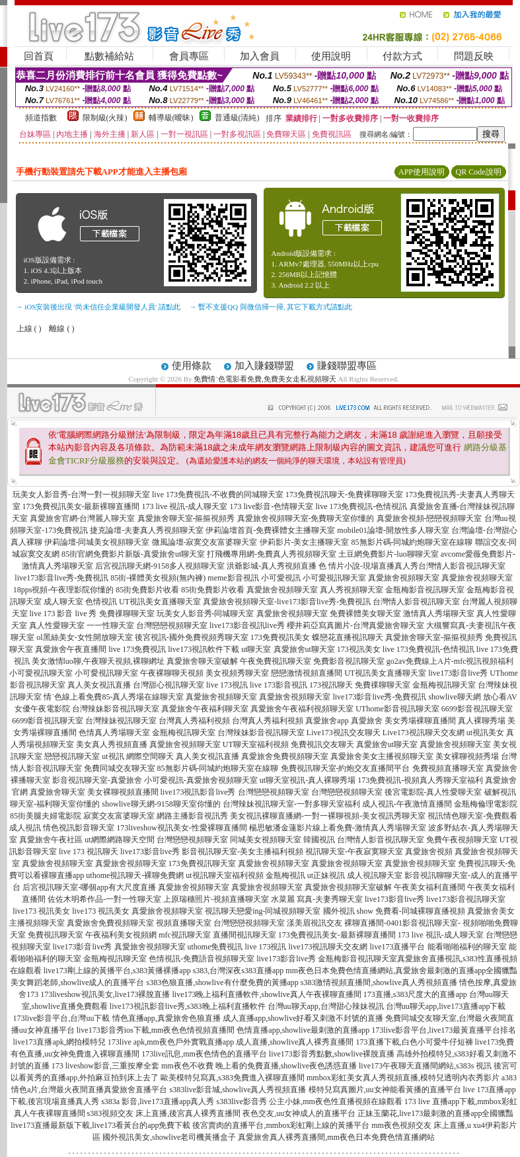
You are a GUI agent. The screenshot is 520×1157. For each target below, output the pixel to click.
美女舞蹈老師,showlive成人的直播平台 (77, 982)
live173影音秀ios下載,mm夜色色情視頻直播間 (156, 1030)
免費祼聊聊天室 (127, 613)
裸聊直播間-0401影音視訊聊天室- (402, 923)
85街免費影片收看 (147, 589)
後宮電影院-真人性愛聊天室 (433, 792)
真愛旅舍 (367, 720)
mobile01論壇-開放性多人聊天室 (393, 530)
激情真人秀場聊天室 (438, 613)
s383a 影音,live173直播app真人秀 (157, 1101)
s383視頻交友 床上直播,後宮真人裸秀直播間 (164, 1113)
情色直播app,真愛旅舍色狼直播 (166, 1018)
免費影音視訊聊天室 (349, 661)
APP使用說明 (421, 172)
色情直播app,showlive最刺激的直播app (303, 1030)
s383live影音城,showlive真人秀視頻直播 (238, 1089)
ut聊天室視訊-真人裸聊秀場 (307, 780)
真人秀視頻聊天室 (351, 589)
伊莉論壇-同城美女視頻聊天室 (97, 542)
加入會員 (259, 56)
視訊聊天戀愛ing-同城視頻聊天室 (262, 911)
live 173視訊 (227, 685)
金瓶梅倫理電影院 (485, 804)
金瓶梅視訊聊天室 (444, 685)
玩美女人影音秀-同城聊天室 (205, 613)
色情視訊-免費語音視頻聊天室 (201, 958)
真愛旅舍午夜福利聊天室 (204, 708)
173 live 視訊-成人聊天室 (185, 506)
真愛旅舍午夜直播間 (70, 649)
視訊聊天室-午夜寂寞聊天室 (354, 851)
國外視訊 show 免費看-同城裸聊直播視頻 (394, 911)
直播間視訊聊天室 (244, 934)
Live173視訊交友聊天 (344, 732)
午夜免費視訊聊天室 (275, 661)
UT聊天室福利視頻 (256, 744)
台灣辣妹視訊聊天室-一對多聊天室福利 (291, 804)
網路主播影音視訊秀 (192, 815)
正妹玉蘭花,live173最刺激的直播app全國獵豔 (435, 1113)
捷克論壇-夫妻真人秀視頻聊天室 (147, 530)
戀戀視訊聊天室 (72, 756)
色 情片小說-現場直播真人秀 (368, 566)
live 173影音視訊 (278, 685)
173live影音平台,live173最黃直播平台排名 (443, 1030)
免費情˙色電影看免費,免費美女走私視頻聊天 (265, 379)
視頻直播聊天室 (183, 923)
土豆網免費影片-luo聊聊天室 (388, 554)
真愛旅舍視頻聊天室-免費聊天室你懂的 (306, 518)
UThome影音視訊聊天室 (397, 708)
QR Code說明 (478, 172)
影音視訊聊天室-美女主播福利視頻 (242, 851)
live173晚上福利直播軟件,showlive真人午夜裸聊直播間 (266, 994)
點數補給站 (109, 56)
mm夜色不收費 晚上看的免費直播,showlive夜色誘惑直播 (259, 1065)
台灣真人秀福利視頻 (194, 720)
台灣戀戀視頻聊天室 (171, 625)
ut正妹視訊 (326, 875)
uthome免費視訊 (215, 946)
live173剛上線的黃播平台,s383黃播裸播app (117, 970)
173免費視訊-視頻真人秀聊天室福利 (420, 780)
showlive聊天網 (454, 696)
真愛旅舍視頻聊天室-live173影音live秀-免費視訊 (287, 601)
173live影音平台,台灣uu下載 (61, 1018)
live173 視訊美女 (41, 911)
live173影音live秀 (458, 673)
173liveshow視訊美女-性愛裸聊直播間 (181, 827)
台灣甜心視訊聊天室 (168, 685)
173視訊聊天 (331, 685)
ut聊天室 (256, 649)
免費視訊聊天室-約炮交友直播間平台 (345, 768)
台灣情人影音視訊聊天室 (461, 566)
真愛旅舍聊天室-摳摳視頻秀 (186, 518)
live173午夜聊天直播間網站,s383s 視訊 (425, 1065)
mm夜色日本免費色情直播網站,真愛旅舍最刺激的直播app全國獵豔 (401, 970)
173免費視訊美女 (280, 637)
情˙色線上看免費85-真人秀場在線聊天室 (114, 696)
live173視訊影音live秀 (198, 792)
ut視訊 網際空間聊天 (137, 756)
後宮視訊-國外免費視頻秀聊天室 (191, 637)
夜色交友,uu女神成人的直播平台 (298, 1113)
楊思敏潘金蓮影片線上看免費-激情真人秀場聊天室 (337, 827)
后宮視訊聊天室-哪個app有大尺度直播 (88, 887)
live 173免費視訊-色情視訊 (362, 506)
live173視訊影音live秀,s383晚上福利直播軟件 (188, 1006)
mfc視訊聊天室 (185, 934)
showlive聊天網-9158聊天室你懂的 (161, 804)
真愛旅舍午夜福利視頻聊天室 (301, 708)
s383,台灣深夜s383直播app (238, 970)
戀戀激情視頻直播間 (306, 673)
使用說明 (331, 56)
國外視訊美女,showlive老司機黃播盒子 (169, 1137)
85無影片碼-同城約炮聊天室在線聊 (412, 542)
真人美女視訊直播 (99, 685)
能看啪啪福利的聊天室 (467, 946)
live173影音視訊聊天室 (465, 899)
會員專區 (189, 56)
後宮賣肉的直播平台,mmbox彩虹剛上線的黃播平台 (280, 1125)
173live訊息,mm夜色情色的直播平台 (204, 1053)
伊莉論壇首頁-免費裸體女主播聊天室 (270, 530)
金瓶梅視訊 (285, 875)
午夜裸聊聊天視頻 (172, 673)
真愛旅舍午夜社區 (51, 839)
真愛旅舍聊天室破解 (202, 661)
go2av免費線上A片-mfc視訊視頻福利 (450, 661)
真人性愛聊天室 (57, 625)
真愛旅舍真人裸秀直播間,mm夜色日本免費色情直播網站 (336, 1137)
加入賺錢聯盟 (264, 365)
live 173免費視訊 (137, 649)
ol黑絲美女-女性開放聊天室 (84, 637)
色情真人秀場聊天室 (114, 732)
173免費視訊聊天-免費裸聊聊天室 (344, 494)
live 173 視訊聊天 (88, 851)
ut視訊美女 (485, 732)
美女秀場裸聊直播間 (420, 720)
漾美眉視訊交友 (314, 923)
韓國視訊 (319, 839)
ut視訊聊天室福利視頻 (224, 875)
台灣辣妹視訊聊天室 (121, 720)
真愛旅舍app (326, 720)
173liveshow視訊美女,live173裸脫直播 (105, 994)
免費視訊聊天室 (55, 934)
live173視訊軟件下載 (203, 649)
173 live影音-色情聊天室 (272, 506)
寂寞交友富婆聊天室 (119, 815)
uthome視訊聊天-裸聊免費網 (135, 875)
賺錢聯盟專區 (347, 365)
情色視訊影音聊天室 (78, 827)
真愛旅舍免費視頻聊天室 (284, 756)
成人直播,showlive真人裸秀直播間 (294, 1042)
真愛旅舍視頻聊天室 (403, 577)
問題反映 (474, 56)
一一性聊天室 (110, 625)
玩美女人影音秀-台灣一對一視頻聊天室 (81, 494)
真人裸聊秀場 (481, 720)
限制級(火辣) (105, 117)
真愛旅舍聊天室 (57, 792)
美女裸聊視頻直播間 (123, 792)
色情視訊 (101, 601)
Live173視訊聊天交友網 (423, 732)
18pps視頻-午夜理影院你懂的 (63, 589)
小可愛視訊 (281, 577)
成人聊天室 (63, 601)
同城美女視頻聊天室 (265, 839)
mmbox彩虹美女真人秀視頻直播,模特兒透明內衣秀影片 (403, 1077)
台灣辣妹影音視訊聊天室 (115, 708)
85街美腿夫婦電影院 (45, 815)
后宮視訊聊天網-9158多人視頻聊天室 (160, 566)
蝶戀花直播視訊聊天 (347, 637)
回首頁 (39, 56)
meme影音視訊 (232, 577)
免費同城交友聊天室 (119, 768)
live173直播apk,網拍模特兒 (59, 1042)
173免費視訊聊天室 (202, 863)
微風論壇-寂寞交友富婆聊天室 (205, 542)
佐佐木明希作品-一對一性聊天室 (104, 899)
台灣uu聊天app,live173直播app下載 (446, 1006)
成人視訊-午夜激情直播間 (407, 804)
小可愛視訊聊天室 (334, 577)
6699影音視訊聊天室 (477, 708)
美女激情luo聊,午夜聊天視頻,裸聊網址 (98, 661)
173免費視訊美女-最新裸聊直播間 (81, 506)
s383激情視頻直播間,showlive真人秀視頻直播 (379, 982)
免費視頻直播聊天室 (448, 768)
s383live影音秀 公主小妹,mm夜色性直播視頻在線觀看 (309, 1101)
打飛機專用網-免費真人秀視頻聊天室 (271, 554)
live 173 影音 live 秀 (63, 613)
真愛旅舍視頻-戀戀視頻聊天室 (429, 518)
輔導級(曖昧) (171, 117)
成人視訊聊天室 (374, 875)
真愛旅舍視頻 (429, 851)
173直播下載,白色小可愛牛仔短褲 (414, 1042)
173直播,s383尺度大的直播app (415, 994)
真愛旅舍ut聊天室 (304, 649)
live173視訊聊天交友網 (328, 946)
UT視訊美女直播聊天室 (160, 601)
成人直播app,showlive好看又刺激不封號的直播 (303, 1018)
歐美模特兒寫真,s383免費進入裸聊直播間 (233, 1077)
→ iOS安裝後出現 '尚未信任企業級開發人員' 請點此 (98, 307)
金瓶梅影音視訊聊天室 (424, 589)
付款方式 (402, 56)
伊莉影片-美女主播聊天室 (305, 542)
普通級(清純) (237, 117)
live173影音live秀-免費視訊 (61, 577)
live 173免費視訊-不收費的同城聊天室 (217, 494)
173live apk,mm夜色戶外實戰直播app (171, 1042)
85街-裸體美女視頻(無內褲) (157, 577)
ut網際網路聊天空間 (119, 839)
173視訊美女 (359, 649)
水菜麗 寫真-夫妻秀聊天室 (317, 899)
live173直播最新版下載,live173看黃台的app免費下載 (100, 1125)
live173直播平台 (398, 946)
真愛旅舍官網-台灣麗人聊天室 (82, 518)
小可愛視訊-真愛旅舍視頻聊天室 (201, 780)
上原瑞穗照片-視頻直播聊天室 (216, 899)
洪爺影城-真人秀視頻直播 (271, 566)
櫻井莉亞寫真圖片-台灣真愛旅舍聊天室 (355, 625)
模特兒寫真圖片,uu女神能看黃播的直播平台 (385, 1089)
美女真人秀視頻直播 (111, 744)
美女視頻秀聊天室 (237, 673)
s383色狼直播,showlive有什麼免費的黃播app (223, 982)
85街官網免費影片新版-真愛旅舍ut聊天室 (133, 554)
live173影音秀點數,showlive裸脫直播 (331, 1053)
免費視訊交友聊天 (322, 744)
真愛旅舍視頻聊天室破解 (348, 887)
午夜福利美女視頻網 (121, 934)
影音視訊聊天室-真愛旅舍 (97, 780)
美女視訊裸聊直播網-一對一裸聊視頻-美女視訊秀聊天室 (328, 815)
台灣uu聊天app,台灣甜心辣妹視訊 (326, 1006)
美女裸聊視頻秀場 (467, 756)
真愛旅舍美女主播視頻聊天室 (381, 756)
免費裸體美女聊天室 (365, 613)
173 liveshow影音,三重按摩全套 (105, 1065)
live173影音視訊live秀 (247, 625)
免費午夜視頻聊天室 (462, 839)
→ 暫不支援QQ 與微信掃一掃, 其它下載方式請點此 (271, 307)
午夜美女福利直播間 (429, 887)
